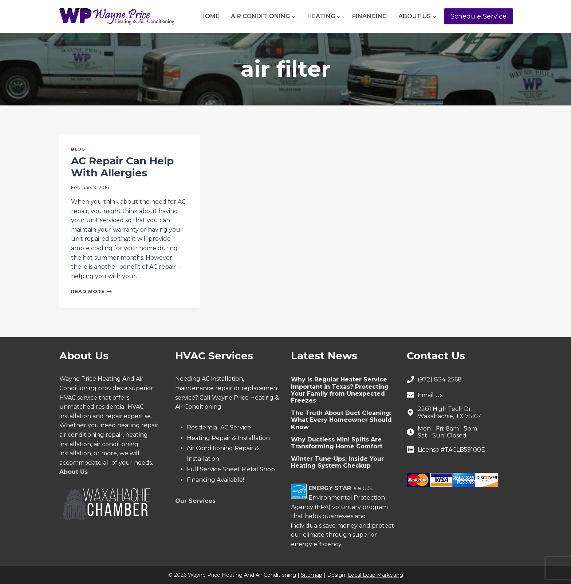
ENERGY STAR (329, 488)
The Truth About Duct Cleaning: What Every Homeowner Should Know (341, 419)
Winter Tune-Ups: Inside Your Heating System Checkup (337, 462)
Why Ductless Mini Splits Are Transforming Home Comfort (336, 443)
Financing (369, 16)
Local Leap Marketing (375, 575)
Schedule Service (478, 16)
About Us (73, 471)
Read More (91, 291)
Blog (78, 149)
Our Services (195, 500)
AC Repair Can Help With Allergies (122, 167)
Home (209, 16)
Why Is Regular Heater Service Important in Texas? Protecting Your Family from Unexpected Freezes (340, 390)
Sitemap (311, 575)
